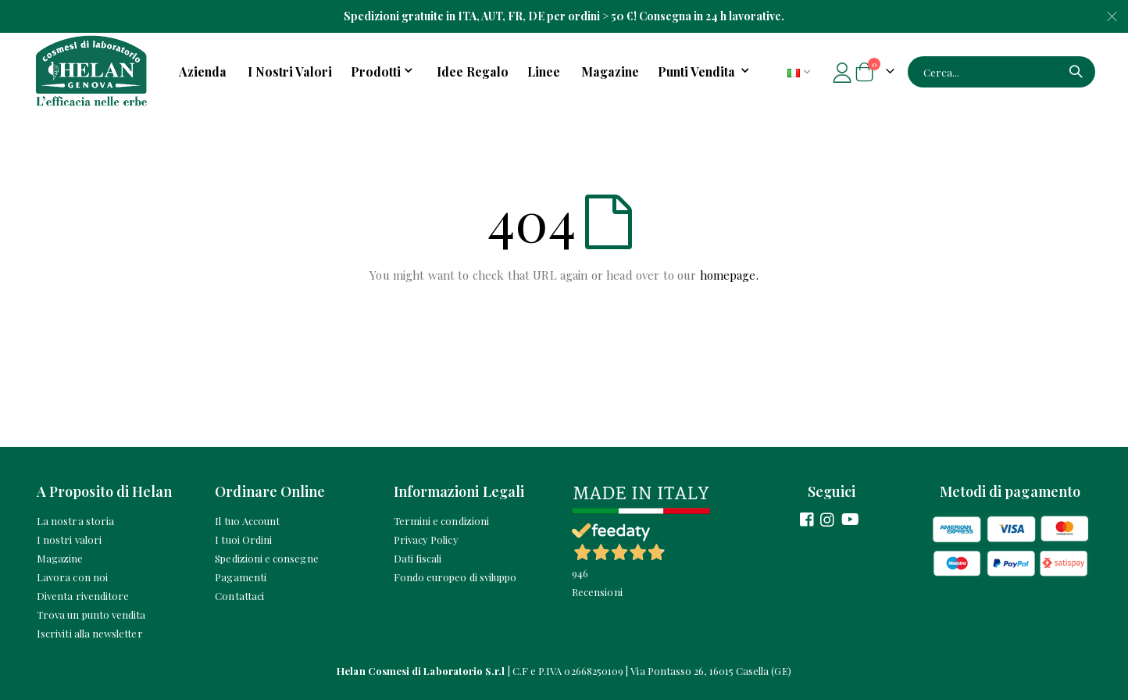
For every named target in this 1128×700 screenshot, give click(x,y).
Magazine (60, 558)
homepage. (729, 275)
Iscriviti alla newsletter (90, 633)
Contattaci (239, 595)
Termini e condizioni (441, 520)
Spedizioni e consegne (266, 558)
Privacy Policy (426, 539)
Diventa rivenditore (83, 595)
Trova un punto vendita (91, 614)
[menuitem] (706, 72)
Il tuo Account (247, 520)
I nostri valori (69, 539)
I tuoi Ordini (243, 539)
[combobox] (1001, 72)
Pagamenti (240, 577)
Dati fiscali (418, 558)
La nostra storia (75, 520)
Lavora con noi (72, 577)
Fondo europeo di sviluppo (455, 577)
